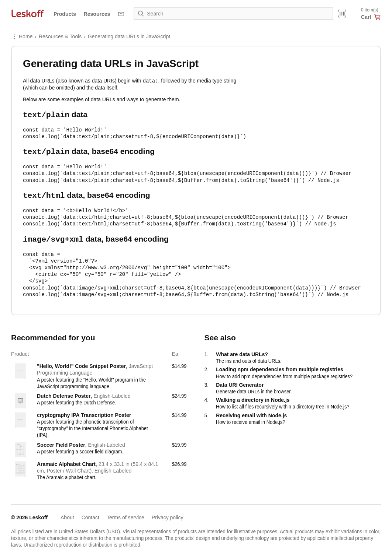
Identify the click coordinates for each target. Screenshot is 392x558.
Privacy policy (167, 514)
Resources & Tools (60, 36)
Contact (90, 514)
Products (65, 14)
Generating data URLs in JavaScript (129, 36)
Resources (97, 14)
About (67, 514)
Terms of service (125, 514)
